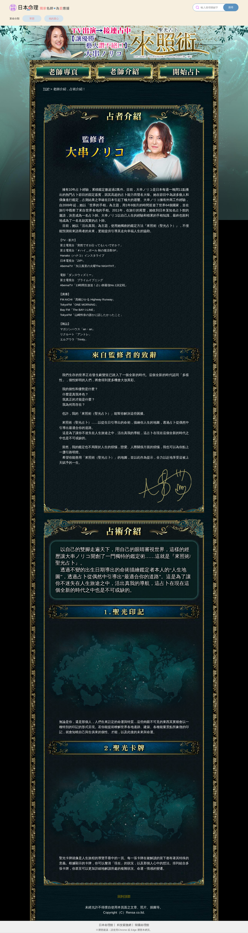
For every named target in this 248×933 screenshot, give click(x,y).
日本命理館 (106, 925)
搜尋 (230, 7)
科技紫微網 (124, 925)
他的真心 (54, 18)
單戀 (31, 18)
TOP (46, 89)
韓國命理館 (142, 925)
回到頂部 (124, 896)
